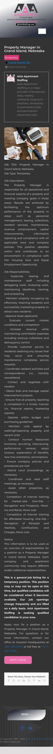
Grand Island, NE (19, 62)
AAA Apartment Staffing (39, 739)
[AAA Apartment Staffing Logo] (26, 5)
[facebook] (22, 727)
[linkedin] (30, 727)
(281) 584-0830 (13, 646)
